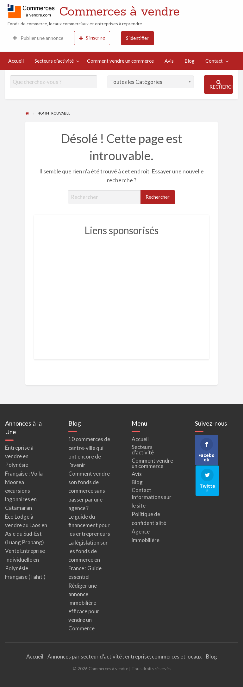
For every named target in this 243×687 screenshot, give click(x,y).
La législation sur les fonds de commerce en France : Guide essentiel (88, 559)
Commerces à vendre (119, 11)
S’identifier (137, 38)
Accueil (16, 61)
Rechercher (221, 85)
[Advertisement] (121, 295)
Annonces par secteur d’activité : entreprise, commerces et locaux (124, 656)
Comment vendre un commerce (120, 61)
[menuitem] (38, 38)
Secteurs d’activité (54, 61)
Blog (189, 61)
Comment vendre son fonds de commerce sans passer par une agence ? (89, 490)
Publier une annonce (38, 38)
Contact (214, 61)
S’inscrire (92, 38)
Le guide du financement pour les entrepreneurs (89, 525)
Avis (169, 61)
